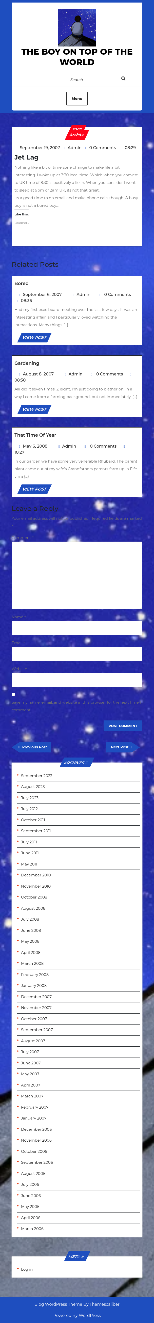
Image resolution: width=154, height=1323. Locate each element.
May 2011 (29, 864)
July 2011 (29, 842)
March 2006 (32, 1228)
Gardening (26, 363)
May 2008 (30, 941)
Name (19, 617)
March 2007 (32, 1096)
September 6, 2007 (42, 294)
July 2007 (30, 1051)
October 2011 (33, 819)
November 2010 (36, 886)
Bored (21, 283)
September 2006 (37, 1162)
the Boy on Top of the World (76, 56)
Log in (27, 1269)
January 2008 (34, 985)
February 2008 (35, 974)
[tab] (128, 79)
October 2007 (34, 1018)
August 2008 (33, 908)
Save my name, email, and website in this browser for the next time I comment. (76, 706)
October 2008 (34, 897)
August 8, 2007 (38, 374)
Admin (75, 147)
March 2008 (32, 963)
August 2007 (33, 1040)
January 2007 (33, 1118)
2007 (77, 129)
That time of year (35, 435)
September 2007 (37, 1029)
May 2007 (30, 1074)
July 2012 (29, 808)
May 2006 (30, 1206)
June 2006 (31, 1195)
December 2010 (36, 875)
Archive (77, 134)
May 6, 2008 (35, 446)
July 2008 (30, 919)
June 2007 (31, 1063)
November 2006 (36, 1140)
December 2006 (36, 1129)
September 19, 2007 (40, 147)
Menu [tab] (77, 98)
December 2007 (36, 996)
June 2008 (31, 930)
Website (19, 668)
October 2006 (34, 1151)
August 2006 (33, 1173)
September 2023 (36, 775)
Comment (23, 537)
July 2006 (30, 1184)
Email (18, 642)
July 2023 (29, 797)
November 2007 (36, 1007)
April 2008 (31, 952)
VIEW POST (37, 338)
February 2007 (34, 1107)
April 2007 (30, 1085)
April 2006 (30, 1217)
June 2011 (30, 852)
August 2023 (33, 786)
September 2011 (36, 830)
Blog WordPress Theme (58, 1304)
